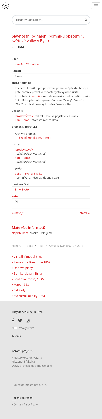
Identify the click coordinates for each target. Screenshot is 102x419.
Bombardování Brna (27, 273)
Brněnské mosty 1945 (28, 279)
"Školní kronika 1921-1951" (35, 137)
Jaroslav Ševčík (24, 116)
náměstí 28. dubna (27, 64)
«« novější (18, 213)
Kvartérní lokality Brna (28, 296)
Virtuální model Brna (27, 257)
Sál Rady (18, 290)
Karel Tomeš (22, 120)
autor (15, 196)
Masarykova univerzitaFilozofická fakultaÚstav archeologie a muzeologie (32, 361)
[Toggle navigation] (95, 5)
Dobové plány (22, 268)
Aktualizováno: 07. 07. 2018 (66, 246)
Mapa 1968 (20, 284)
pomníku (36, 96)
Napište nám (20, 233)
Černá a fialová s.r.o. (25, 404)
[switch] (14, 328)
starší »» (85, 213)
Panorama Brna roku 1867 (31, 262)
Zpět (30, 246)
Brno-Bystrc (22, 189)
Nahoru (16, 246)
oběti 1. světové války (28, 173)
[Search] (51, 19)
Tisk (40, 246)
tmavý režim (26, 328)
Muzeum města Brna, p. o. (29, 385)
